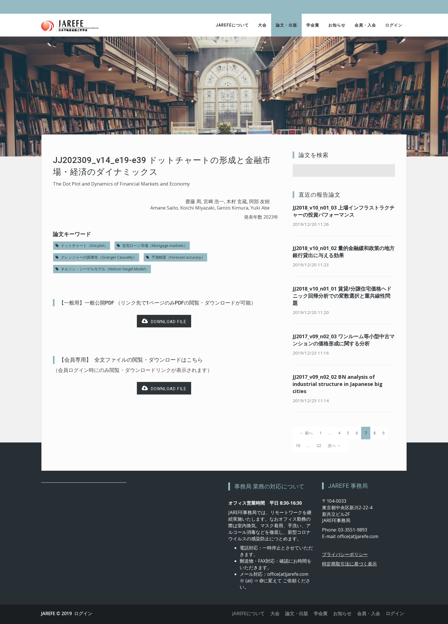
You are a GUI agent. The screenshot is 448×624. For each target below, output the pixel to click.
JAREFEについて (232, 25)
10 (298, 445)
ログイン (393, 25)
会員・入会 (365, 25)
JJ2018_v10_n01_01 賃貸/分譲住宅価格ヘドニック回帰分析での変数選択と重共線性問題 (342, 295)
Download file (164, 321)
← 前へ (306, 433)
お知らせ (336, 25)
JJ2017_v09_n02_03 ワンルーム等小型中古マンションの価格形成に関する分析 (344, 340)
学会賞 (312, 25)
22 (319, 445)
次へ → (334, 445)
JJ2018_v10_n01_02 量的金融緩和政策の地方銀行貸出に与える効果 (344, 252)
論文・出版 (286, 25)
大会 (262, 25)
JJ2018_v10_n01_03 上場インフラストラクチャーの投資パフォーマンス (344, 211)
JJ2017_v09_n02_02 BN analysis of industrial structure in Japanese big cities (338, 383)
